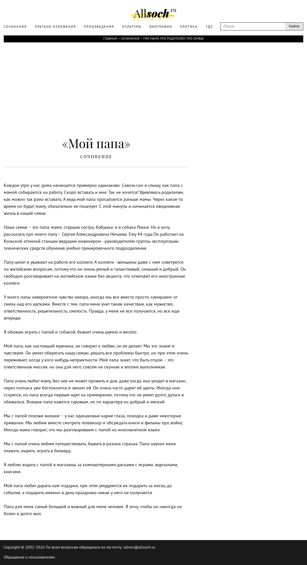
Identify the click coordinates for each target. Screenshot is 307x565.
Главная (110, 39)
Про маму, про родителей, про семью (173, 39)
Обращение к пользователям (29, 557)
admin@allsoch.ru (139, 547)
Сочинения (130, 39)
